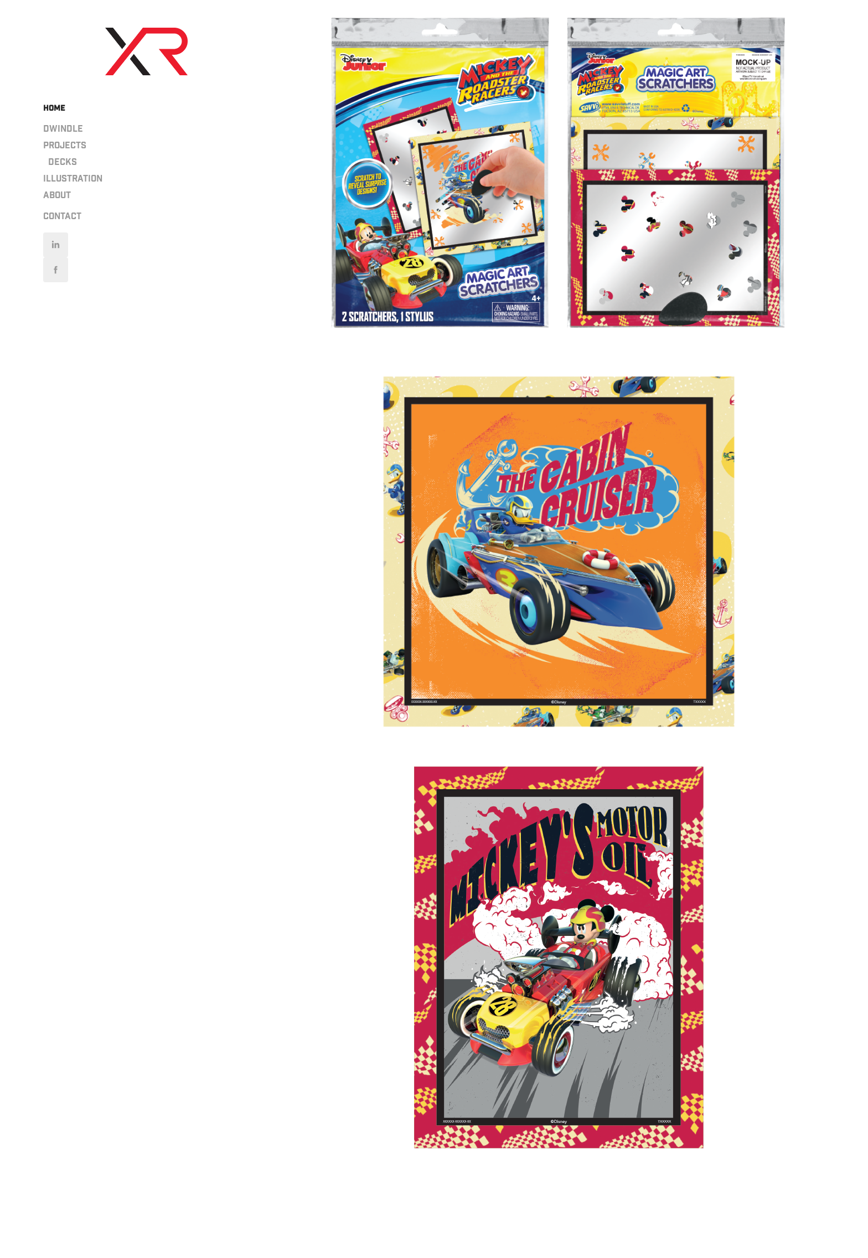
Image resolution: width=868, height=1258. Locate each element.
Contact (62, 216)
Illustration (72, 179)
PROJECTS (64, 146)
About (57, 195)
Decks (62, 162)
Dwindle (63, 129)
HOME (54, 108)
